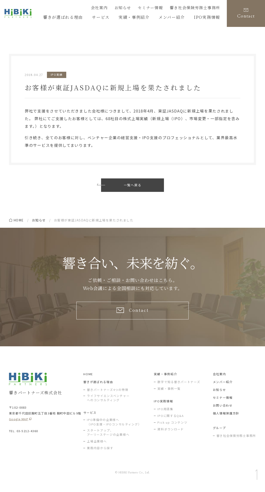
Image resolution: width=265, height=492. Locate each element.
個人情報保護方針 (226, 417)
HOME (88, 378)
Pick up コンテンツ (172, 427)
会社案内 (115, 8)
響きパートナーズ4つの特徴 (107, 394)
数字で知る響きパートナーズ (178, 386)
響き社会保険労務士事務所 (199, 8)
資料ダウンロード (170, 433)
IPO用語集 (165, 413)
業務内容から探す (100, 452)
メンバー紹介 (223, 386)
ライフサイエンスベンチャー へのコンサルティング (108, 402)
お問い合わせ (223, 409)
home (18, 220)
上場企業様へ (97, 446)
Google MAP (18, 423)
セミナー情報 (160, 8)
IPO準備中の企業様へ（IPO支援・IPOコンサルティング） (114, 426)
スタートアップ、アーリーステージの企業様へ (108, 436)
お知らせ (136, 8)
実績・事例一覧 (169, 393)
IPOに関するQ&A (170, 420)
